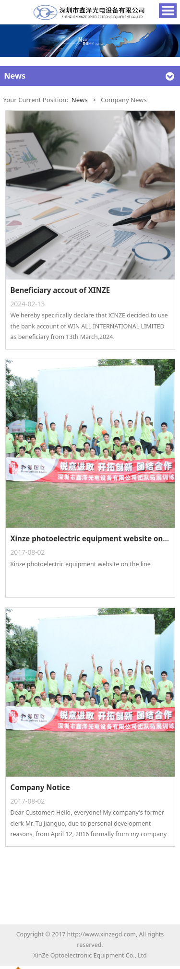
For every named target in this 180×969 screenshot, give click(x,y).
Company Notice (40, 787)
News (80, 99)
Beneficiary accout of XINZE (60, 290)
